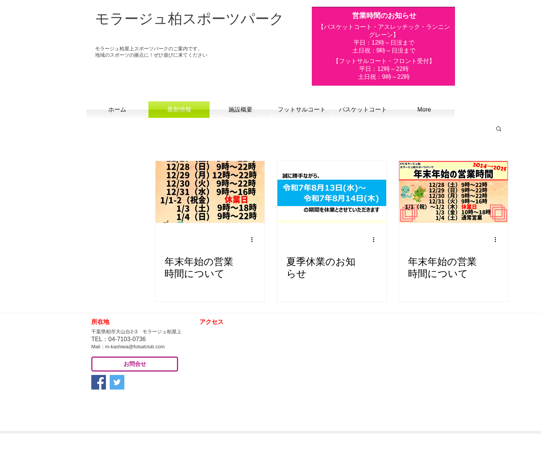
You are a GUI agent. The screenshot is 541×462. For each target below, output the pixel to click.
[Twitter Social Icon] (117, 382)
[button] (498, 129)
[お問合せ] (134, 364)
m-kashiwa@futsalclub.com (135, 346)
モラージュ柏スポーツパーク (189, 19)
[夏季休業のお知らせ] (331, 192)
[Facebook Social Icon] (98, 382)
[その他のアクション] (254, 239)
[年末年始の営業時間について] (210, 192)
